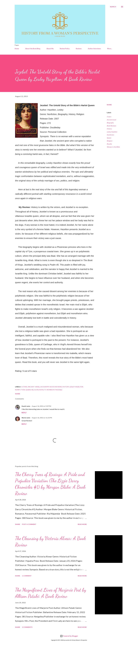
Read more (82, 524)
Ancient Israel (111, 120)
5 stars (109, 117)
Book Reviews (111, 126)
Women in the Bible (113, 147)
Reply (24, 412)
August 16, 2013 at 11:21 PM (42, 418)
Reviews (79, 48)
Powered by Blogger (69, 636)
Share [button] (109, 105)
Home (17, 48)
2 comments (27, 627)
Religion (109, 141)
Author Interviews (94, 48)
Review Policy (65, 48)
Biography (110, 123)
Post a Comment (29, 524)
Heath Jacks (26, 406)
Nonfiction (110, 135)
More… (109, 48)
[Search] (113, 7)
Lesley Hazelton (112, 132)
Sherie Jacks (26, 418)
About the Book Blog (32, 48)
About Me (50, 48)
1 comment (26, 576)
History (109, 129)
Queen (109, 138)
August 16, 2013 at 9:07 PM (41, 406)
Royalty (109, 144)
